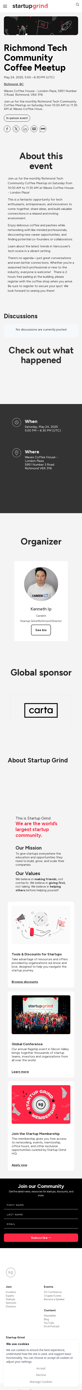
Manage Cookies (41, 1382)
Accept (40, 1368)
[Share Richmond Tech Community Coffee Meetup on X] (16, 129)
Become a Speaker (54, 1299)
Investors (11, 1292)
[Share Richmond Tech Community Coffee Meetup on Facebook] (7, 129)
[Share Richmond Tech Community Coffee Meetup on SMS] (43, 129)
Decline (41, 1375)
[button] (77, 5)
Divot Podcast (51, 1326)
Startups (10, 1299)
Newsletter (50, 1315)
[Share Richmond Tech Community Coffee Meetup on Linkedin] (25, 129)
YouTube (49, 1322)
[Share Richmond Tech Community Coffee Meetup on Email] (34, 129)
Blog (46, 1319)
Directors (11, 1306)
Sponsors (11, 1302)
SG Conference (53, 1292)
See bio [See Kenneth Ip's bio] (41, 630)
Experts (10, 1295)
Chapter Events (52, 1295)
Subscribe (39, 1238)
